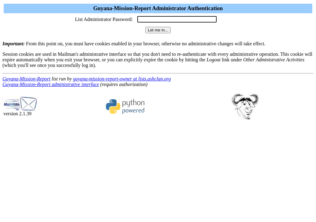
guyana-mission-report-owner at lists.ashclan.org (122, 78)
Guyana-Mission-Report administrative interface (50, 84)
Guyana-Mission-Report (26, 78)
